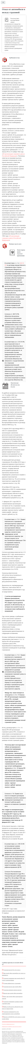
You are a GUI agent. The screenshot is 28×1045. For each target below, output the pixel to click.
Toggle (3, 3)
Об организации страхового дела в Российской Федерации (11, 238)
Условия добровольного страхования (11, 983)
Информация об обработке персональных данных (11, 1026)
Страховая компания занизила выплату (12, 990)
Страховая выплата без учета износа (11, 970)
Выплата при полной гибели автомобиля (12, 993)
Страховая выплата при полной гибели (12, 986)
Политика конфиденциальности (8, 1024)
